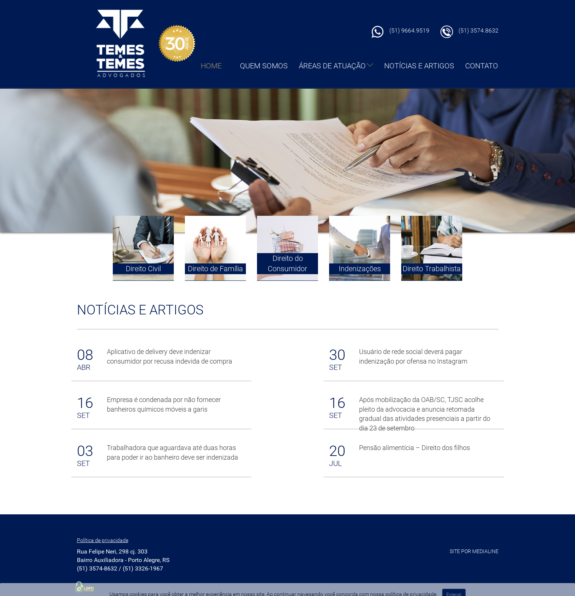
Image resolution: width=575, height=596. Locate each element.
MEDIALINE (485, 551)
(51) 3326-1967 (143, 568)
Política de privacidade (102, 540)
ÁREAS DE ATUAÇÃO (336, 65)
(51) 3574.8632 (478, 30)
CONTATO (481, 65)
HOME (211, 65)
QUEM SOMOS (264, 65)
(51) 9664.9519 (409, 30)
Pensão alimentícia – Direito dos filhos (414, 448)
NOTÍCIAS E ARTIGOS (419, 65)
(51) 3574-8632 (97, 568)
